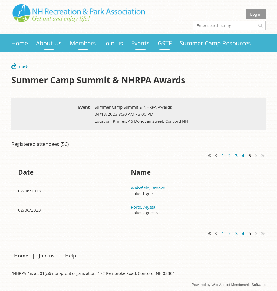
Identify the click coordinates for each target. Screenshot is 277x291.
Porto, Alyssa (143, 207)
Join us (46, 255)
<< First (209, 155)
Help (70, 255)
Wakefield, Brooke (148, 187)
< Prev (216, 155)
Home (21, 255)
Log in (256, 14)
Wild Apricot (221, 285)
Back (23, 66)
